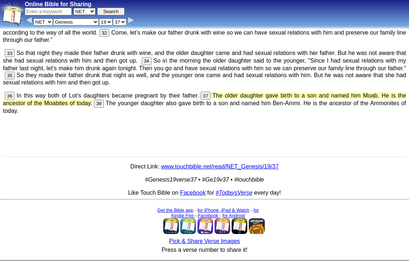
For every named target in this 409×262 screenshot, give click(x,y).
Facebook (192, 193)
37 (205, 96)
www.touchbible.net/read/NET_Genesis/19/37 (220, 166)
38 (99, 103)
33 (9, 53)
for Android (234, 215)
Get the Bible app (175, 210)
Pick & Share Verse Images (204, 241)
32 (104, 33)
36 (9, 96)
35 (9, 75)
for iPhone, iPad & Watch (223, 210)
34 (146, 61)
